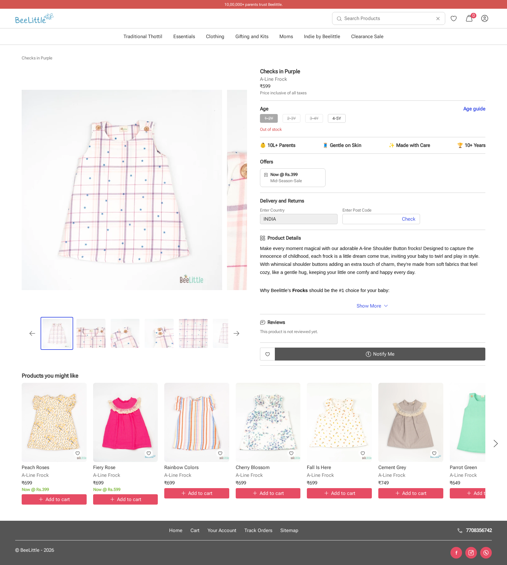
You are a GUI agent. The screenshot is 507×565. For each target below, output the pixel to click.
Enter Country (272, 210)
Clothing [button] (215, 36)
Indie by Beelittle (322, 36)
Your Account (222, 530)
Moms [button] (286, 36)
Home (175, 530)
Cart (195, 530)
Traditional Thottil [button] (143, 36)
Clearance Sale (367, 36)
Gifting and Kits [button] (251, 36)
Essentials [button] (184, 36)
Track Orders (258, 530)
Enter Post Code (357, 210)
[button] (495, 443)
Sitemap (289, 530)
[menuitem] (34, 18)
